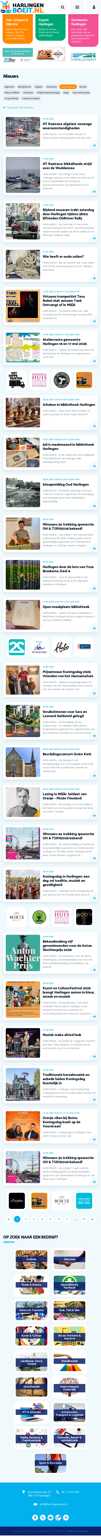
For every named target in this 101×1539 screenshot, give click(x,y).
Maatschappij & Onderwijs (69, 1388)
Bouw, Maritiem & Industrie (69, 1337)
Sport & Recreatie (50, 1463)
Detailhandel (69, 1361)
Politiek (31, 1259)
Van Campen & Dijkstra (17, 22)
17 (84, 1219)
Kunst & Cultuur (31, 1335)
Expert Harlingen (46, 22)
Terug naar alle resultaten (20, 107)
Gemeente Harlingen (79, 22)
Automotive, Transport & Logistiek (69, 1413)
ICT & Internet (31, 1412)
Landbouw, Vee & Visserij (31, 1362)
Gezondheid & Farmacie (69, 1286)
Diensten (69, 1259)
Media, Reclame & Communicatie (31, 1439)
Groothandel (31, 1386)
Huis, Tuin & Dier (69, 1310)
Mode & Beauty (31, 1284)
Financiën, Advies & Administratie (69, 1439)
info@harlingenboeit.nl (53, 1504)
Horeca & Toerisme (31, 1310)
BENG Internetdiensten (79, 1531)
